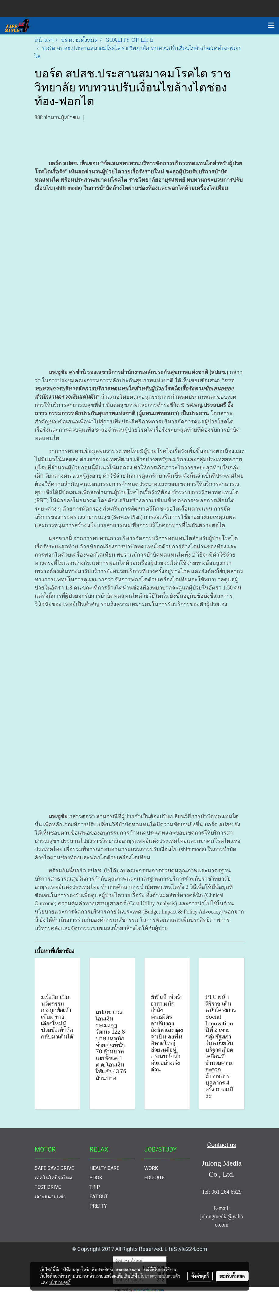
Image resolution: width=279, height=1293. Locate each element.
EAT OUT (98, 1196)
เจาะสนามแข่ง (50, 1196)
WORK (151, 1168)
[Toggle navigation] (271, 25)
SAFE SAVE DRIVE (54, 1168)
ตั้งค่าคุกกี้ (200, 1276)
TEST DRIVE (48, 1187)
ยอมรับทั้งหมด (232, 1276)
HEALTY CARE (104, 1168)
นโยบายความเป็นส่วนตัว (159, 1276)
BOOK (95, 1178)
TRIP (94, 1187)
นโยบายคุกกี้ (60, 1282)
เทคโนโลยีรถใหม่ (53, 1178)
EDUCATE (154, 1178)
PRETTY (98, 1206)
